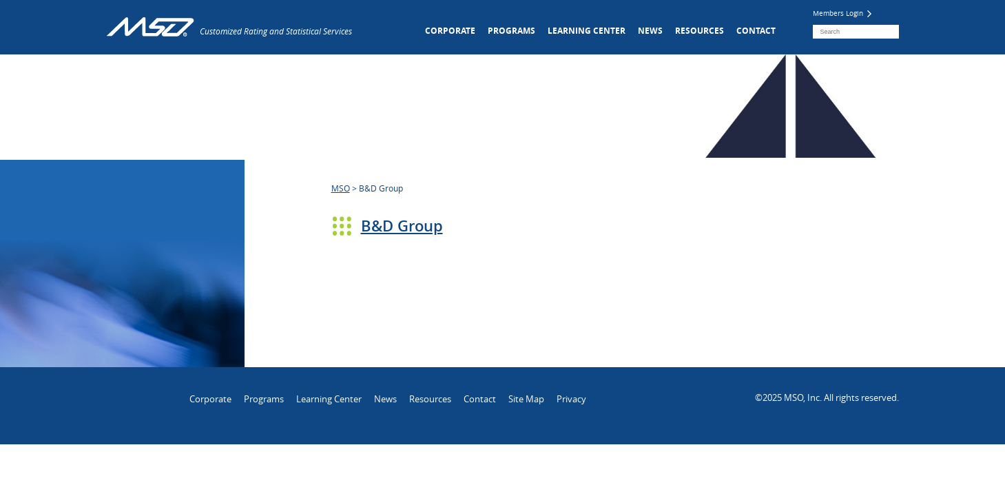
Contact (756, 31)
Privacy (571, 399)
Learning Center (586, 31)
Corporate (450, 31)
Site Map (526, 399)
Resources (699, 31)
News (650, 31)
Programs (511, 31)
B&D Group (402, 226)
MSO (340, 188)
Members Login (842, 13)
